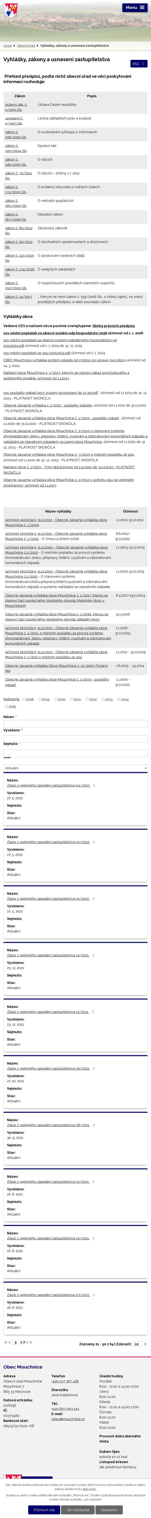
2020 (62, 699)
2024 (125, 699)
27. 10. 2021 (15, 1081)
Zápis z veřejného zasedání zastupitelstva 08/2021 (51, 1125)
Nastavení (109, 1510)
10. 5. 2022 (15, 911)
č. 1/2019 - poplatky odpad (97, 418)
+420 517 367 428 (65, 1381)
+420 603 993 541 (65, 1409)
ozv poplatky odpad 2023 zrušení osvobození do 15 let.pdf (50, 393)
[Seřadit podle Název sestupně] (16, 716)
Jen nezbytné (77, 1510)
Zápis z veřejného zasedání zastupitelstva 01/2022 (51, 899)
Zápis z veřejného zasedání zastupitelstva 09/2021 (51, 1068)
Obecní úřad (26, 45)
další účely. (90, 1489)
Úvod (7, 45)
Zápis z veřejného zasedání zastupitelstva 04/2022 (52, 785)
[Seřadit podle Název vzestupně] (16, 715)
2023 (109, 699)
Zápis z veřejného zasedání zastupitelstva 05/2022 (51, 842)
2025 (12, 706)
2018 (30, 699)
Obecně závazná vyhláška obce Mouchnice (39, 418)
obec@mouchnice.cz (68, 1419)
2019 (45, 699)
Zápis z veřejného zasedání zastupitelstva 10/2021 (51, 955)
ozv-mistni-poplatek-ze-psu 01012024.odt (36, 353)
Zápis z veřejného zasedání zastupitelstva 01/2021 (51, 1182)
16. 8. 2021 (15, 1194)
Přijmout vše (44, 1510)
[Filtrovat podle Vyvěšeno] (75, 739)
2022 (93, 699)
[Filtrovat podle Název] (75, 724)
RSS (139, 64)
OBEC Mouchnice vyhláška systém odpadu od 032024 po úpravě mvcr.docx (64, 360)
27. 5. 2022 (15, 798)
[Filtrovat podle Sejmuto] (75, 753)
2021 (77, 699)
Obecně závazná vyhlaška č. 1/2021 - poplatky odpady (47, 405)
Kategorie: (11, 699)
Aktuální (13, 818)
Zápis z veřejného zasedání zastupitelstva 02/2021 (51, 1238)
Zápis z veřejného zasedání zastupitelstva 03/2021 (51, 1295)
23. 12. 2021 (15, 968)
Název (8, 717)
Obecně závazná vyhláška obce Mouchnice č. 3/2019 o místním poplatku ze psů (68, 455)
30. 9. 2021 (15, 1138)
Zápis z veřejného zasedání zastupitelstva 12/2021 (51, 1012)
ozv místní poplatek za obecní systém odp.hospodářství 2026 (55, 333)
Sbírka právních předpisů (114, 326)
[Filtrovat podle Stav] (75, 768)
